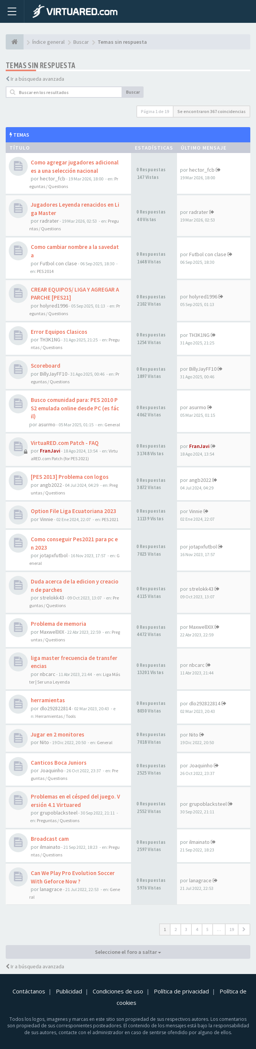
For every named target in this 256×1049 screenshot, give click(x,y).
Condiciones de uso (118, 991)
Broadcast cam (50, 838)
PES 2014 (45, 271)
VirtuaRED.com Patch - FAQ (65, 442)
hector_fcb (52, 178)
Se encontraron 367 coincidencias (211, 111)
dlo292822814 (55, 708)
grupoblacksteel (58, 812)
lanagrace (51, 889)
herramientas (48, 700)
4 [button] (197, 929)
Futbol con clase (58, 263)
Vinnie (46, 519)
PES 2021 (110, 519)
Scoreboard (45, 365)
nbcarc (47, 674)
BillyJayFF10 (53, 373)
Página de (155, 111)
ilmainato (50, 846)
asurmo (46, 424)
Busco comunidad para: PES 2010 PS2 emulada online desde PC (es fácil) (75, 408)
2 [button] (175, 929)
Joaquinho (51, 770)
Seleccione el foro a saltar (128, 952)
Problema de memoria (58, 623)
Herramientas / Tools (55, 716)
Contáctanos (29, 991)
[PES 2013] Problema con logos (70, 476)
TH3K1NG (50, 339)
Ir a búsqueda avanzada (37, 78)
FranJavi (50, 450)
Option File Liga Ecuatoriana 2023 (73, 511)
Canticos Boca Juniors (59, 762)
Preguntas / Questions (58, 820)
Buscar (133, 92)
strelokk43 (52, 597)
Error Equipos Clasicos (59, 331)
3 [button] (186, 929)
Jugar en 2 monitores (57, 734)
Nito (44, 742)
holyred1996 (54, 305)
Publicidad (69, 991)
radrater (49, 220)
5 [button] (207, 929)
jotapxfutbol (54, 555)
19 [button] (231, 929)
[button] (244, 929)
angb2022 (51, 484)
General (112, 424)
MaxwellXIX (52, 631)
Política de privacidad (181, 991)
